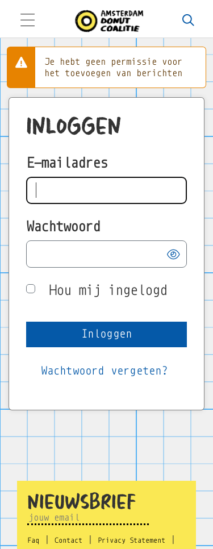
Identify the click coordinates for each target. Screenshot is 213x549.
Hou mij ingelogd (108, 290)
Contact (68, 540)
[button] (173, 254)
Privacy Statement (131, 540)
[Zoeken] (188, 21)
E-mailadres (66, 162)
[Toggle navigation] (27, 21)
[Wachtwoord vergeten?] (104, 371)
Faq (33, 540)
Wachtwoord (63, 226)
